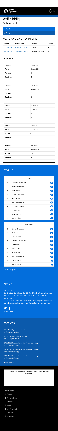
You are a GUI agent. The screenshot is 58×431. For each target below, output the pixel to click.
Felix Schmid (16, 198)
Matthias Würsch (18, 202)
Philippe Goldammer (19, 183)
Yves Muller (16, 249)
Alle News (8, 312)
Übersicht (9, 394)
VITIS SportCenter (21, 47)
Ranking (8, 402)
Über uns (9, 412)
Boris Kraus (16, 210)
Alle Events (9, 362)
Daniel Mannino (17, 260)
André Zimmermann (19, 194)
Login (53, 11)
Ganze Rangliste (10, 270)
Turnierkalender (11, 398)
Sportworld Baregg (21, 51)
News (8, 405)
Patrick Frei (16, 190)
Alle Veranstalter (11, 409)
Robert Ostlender (18, 206)
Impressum (10, 416)
